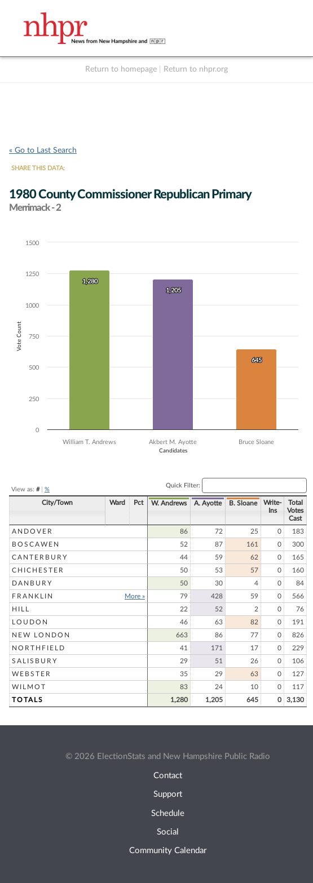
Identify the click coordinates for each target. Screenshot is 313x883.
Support (167, 794)
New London (41, 635)
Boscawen (36, 544)
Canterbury (40, 557)
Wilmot (29, 687)
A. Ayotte (205, 503)
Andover (32, 531)
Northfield (38, 648)
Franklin (33, 596)
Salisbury (35, 661)
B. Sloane (240, 503)
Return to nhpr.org (196, 69)
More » (132, 596)
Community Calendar (167, 850)
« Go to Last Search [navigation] (43, 150)
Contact (167, 775)
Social (168, 832)
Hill (21, 609)
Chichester (38, 570)
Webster (31, 674)
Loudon (30, 622)
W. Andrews (166, 503)
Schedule (167, 813)
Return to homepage (121, 69)
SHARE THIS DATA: (38, 168)
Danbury (32, 583)
